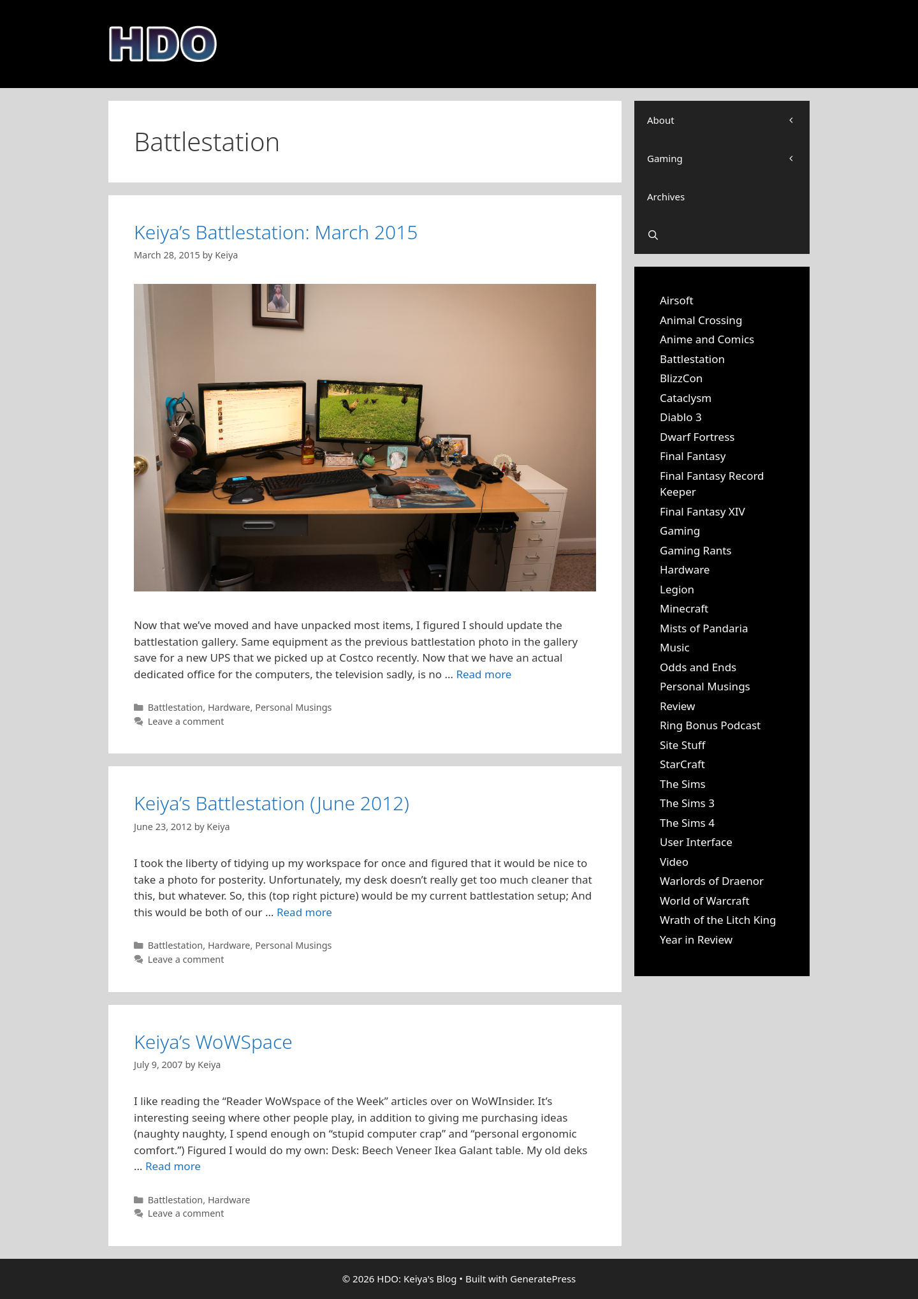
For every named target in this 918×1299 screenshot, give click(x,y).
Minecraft (684, 608)
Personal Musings (293, 707)
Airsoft (677, 300)
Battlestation (175, 707)
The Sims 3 (687, 803)
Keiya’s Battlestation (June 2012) (271, 803)
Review (677, 706)
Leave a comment (186, 721)
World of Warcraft (705, 900)
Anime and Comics (707, 339)
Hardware (229, 707)
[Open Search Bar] (722, 235)
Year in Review (696, 939)
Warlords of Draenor (712, 880)
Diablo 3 (681, 417)
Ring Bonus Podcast (710, 725)
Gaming (728, 158)
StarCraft (682, 764)
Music (675, 647)
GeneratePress (543, 1278)
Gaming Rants (695, 550)
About (728, 120)
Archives (666, 196)
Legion (677, 589)
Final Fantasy (692, 456)
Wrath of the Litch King (718, 919)
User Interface (696, 842)
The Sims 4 (687, 822)
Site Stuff (683, 745)
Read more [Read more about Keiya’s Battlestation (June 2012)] (304, 912)
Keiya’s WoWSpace (213, 1041)
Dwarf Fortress (697, 436)
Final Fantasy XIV (702, 511)
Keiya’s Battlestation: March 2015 (276, 232)
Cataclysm (685, 397)
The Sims (683, 783)
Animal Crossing (701, 320)
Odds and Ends (698, 667)
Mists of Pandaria (704, 628)
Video (674, 861)
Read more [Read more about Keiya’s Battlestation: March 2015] (483, 674)
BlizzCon (681, 378)
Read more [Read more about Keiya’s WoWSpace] (173, 1166)
